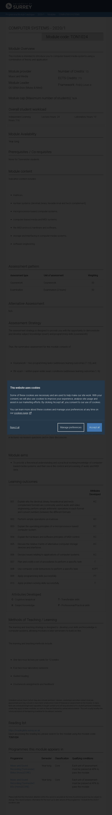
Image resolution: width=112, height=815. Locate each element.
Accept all (94, 427)
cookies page (23, 413)
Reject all (14, 427)
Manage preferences (71, 427)
